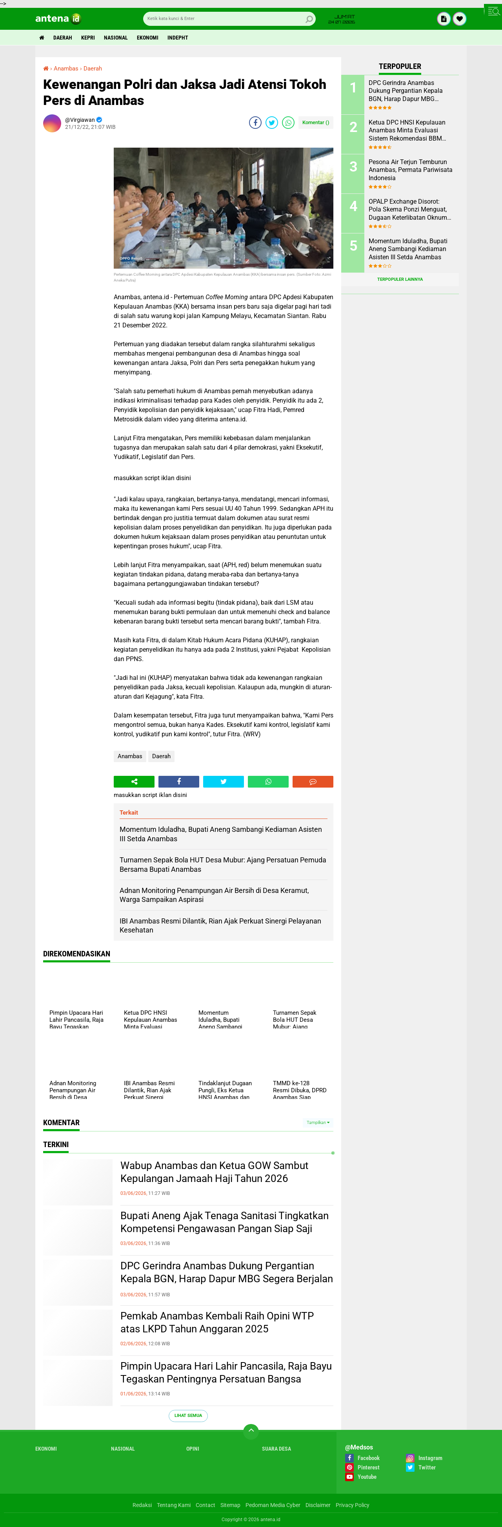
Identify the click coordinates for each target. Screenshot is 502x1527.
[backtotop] (251, 1432)
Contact (205, 1505)
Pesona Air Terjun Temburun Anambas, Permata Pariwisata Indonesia (411, 170)
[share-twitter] (272, 122)
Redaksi (142, 1505)
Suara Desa (276, 1449)
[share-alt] (134, 782)
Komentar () (315, 122)
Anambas (130, 756)
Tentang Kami (174, 1505)
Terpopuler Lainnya (400, 279)
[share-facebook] (255, 122)
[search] (229, 19)
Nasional (116, 37)
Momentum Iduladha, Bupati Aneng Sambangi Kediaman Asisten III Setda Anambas (408, 249)
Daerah (62, 37)
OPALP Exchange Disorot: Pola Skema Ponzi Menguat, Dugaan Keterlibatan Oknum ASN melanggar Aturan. (408, 210)
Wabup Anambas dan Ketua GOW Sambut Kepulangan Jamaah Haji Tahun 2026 (214, 1172)
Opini (192, 1449)
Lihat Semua (188, 1415)
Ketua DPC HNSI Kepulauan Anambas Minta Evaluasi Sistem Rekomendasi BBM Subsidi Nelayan (407, 131)
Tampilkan (318, 1122)
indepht (177, 37)
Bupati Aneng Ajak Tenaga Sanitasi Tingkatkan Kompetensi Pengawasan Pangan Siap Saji (224, 1222)
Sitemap (230, 1505)
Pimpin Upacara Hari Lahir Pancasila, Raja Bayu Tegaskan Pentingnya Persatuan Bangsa (226, 1372)
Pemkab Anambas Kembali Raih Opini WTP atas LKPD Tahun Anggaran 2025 (217, 1322)
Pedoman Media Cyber (273, 1505)
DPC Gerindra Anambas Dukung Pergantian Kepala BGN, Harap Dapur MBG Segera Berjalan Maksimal (226, 1279)
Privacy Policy (352, 1505)
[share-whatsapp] (288, 122)
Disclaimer (318, 1505)
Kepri (88, 37)
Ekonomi (147, 37)
